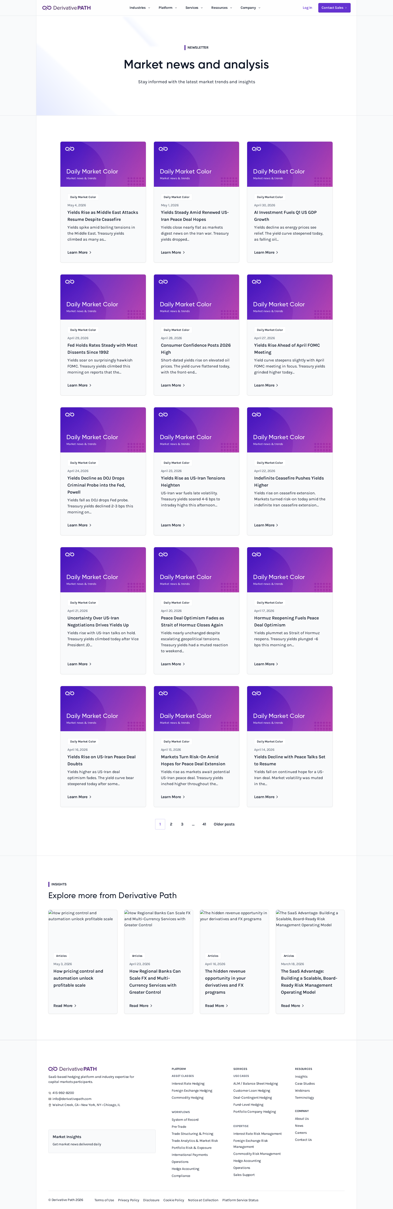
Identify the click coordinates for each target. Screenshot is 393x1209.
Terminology (304, 1097)
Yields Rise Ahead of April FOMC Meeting (287, 348)
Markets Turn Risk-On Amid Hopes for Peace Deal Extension (193, 760)
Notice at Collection (203, 1200)
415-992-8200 (63, 1093)
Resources (219, 8)
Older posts (224, 824)
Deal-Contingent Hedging (252, 1097)
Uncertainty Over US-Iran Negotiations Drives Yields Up (98, 621)
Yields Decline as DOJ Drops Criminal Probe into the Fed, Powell (96, 485)
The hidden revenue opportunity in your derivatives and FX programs (225, 981)
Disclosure (151, 1200)
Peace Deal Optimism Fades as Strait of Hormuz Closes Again (192, 621)
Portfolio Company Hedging (254, 1111)
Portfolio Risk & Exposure (192, 1148)
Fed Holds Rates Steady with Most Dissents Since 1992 (102, 348)
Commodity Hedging (188, 1097)
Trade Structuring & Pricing (193, 1134)
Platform (165, 8)
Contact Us (303, 1140)
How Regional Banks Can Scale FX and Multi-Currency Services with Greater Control (155, 981)
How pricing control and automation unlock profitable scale (78, 978)
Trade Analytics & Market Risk (195, 1141)
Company (302, 1111)
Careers (301, 1133)
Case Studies (305, 1083)
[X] (61, 1116)
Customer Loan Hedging (251, 1090)
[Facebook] (91, 1116)
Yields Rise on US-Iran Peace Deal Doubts (101, 760)
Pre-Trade (179, 1127)
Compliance (181, 1176)
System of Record (185, 1120)
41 (204, 824)
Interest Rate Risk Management (257, 1134)
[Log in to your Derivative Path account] (307, 7)
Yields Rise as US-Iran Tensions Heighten (193, 481)
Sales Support (244, 1175)
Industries (138, 8)
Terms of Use (104, 1200)
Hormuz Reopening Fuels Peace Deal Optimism (286, 621)
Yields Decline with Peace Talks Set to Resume (289, 760)
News (299, 1126)
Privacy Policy (128, 1200)
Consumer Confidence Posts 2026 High (196, 348)
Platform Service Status (240, 1200)
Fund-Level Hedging (248, 1104)
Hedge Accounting (186, 1169)
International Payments (190, 1155)
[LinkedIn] (51, 1116)
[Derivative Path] (66, 7)
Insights (301, 1076)
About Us (302, 1119)
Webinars (302, 1090)
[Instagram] (81, 1116)
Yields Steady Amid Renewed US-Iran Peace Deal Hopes (195, 216)
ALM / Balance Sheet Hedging (255, 1083)
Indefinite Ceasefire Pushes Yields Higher (289, 481)
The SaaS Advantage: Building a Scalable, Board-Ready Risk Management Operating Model (309, 981)
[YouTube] (71, 1116)
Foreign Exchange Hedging (192, 1090)
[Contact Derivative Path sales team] (334, 8)
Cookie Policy (173, 1200)
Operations (180, 1162)
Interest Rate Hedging (188, 1083)
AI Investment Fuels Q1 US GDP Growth (285, 216)
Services (192, 8)
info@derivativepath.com (71, 1099)
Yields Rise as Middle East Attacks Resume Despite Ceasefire (102, 216)
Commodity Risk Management (257, 1154)
